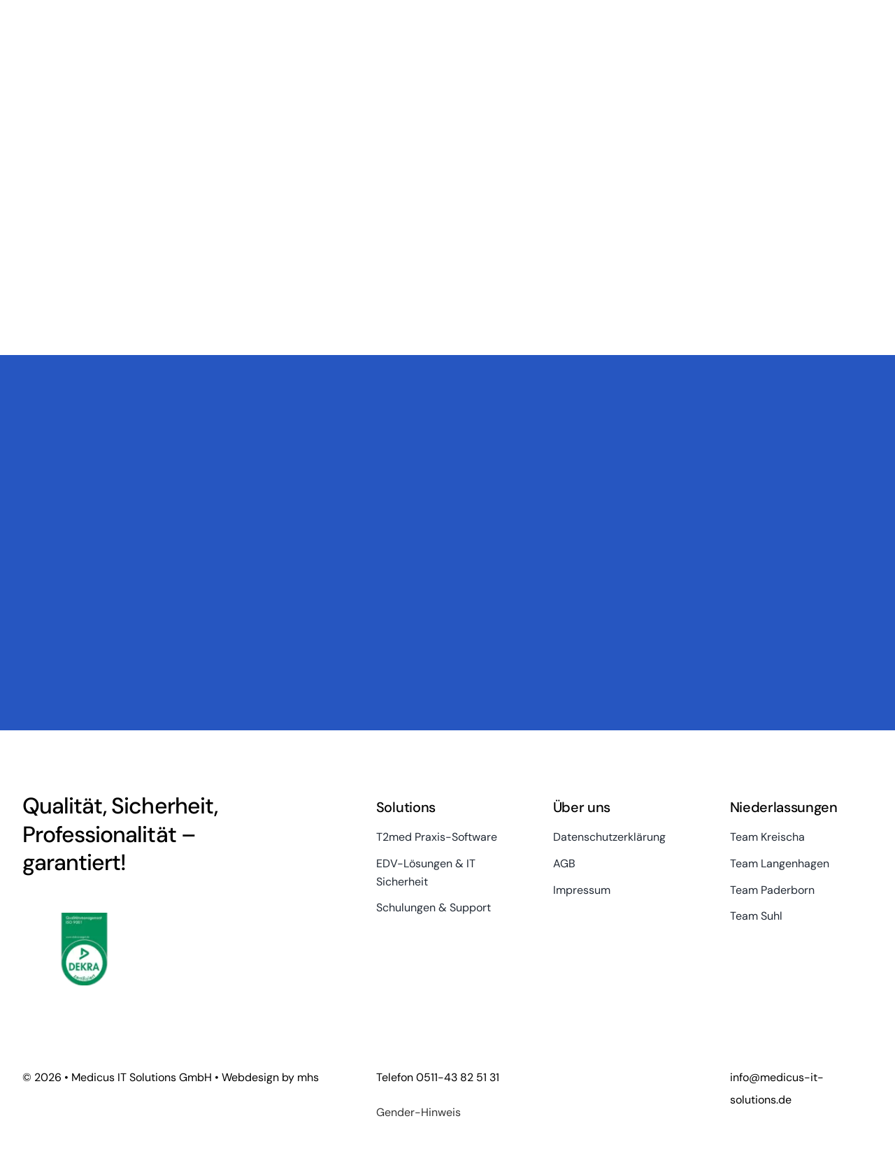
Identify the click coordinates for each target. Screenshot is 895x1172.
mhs (308, 1077)
